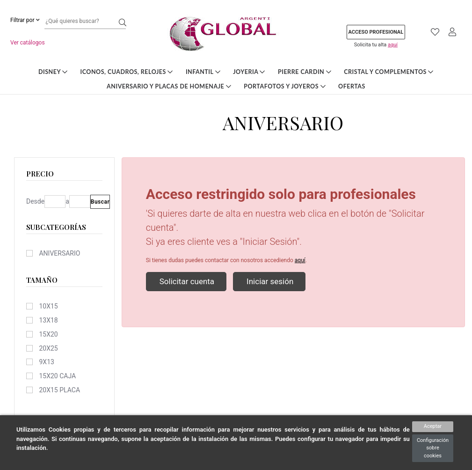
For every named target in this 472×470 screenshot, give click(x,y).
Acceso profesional (376, 32)
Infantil (203, 71)
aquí (393, 45)
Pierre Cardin (304, 71)
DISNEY (53, 71)
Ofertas (351, 86)
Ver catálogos (27, 42)
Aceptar (433, 426)
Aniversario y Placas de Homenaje (169, 86)
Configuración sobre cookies (433, 448)
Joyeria (249, 71)
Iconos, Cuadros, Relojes (126, 71)
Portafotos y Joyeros (285, 86)
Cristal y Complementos (389, 71)
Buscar (100, 201)
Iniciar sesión (269, 281)
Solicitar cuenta (186, 281)
